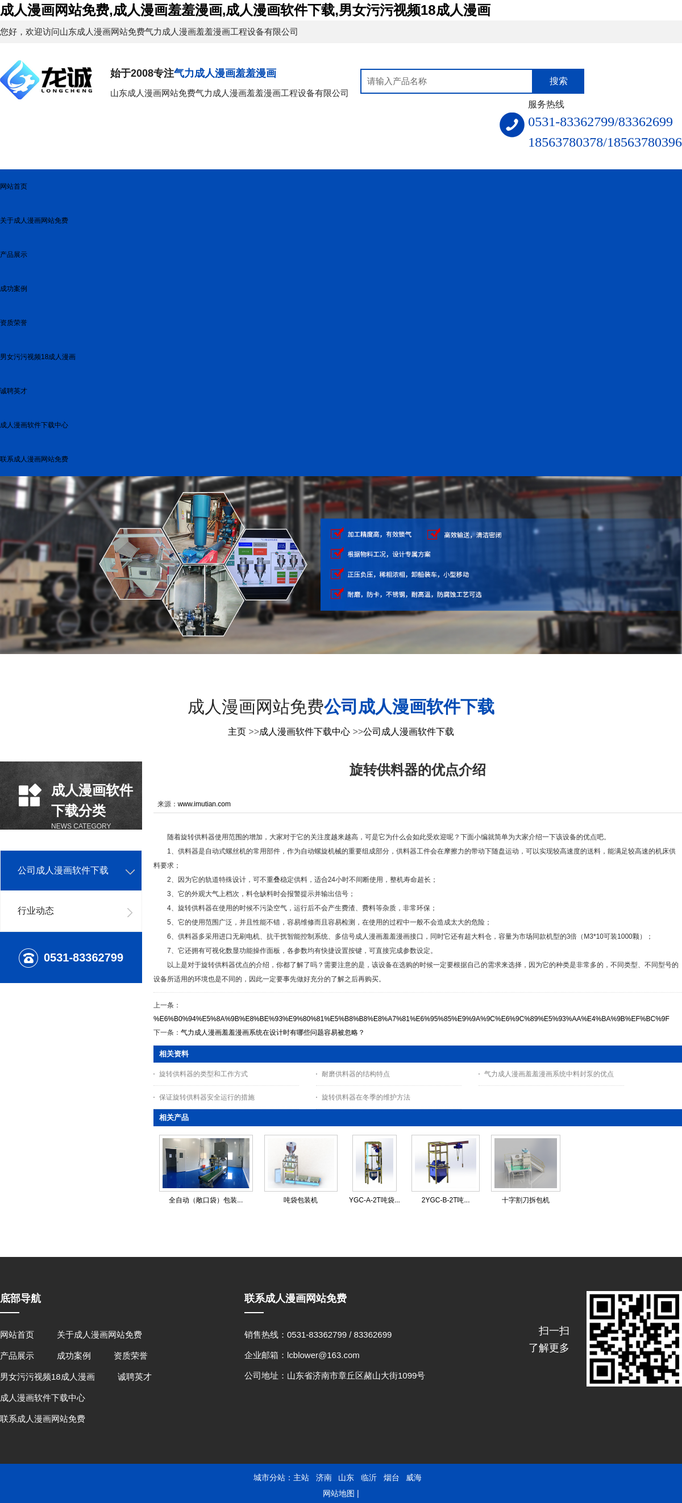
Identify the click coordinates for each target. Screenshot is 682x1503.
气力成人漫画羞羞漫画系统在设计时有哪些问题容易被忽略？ (273, 1032)
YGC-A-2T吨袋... (374, 1200)
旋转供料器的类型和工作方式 (203, 1074)
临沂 (369, 1477)
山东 (346, 1477)
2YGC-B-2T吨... (446, 1200)
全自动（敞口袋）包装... (206, 1200)
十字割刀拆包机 (526, 1200)
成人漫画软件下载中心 (304, 731)
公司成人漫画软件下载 (408, 731)
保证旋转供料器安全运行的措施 (207, 1097)
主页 (237, 731)
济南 (324, 1477)
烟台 (392, 1477)
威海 (414, 1477)
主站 (301, 1477)
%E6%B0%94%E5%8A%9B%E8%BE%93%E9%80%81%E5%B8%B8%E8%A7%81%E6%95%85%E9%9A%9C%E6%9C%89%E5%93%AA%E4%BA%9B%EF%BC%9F (411, 1019)
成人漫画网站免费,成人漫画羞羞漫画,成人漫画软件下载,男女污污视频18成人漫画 (245, 10)
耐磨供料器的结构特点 (356, 1074)
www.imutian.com (204, 804)
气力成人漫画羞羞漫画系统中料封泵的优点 (549, 1074)
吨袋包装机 (301, 1200)
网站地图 (339, 1493)
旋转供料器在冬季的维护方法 (366, 1097)
